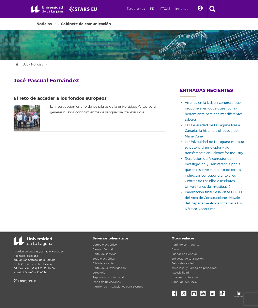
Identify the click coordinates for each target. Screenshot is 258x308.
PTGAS (165, 9)
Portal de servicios (104, 254)
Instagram (195, 292)
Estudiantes (136, 9)
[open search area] (212, 9)
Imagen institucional (185, 277)
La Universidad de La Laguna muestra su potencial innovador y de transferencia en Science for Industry (214, 147)
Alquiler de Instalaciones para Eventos (118, 286)
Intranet (181, 9)
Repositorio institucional (108, 277)
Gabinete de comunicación (86, 23)
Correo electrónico (105, 244)
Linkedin (214, 292)
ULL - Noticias (32, 65)
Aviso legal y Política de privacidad (194, 268)
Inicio (17, 63)
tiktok (223, 292)
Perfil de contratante (185, 244)
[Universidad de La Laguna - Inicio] (48, 9)
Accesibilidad (180, 272)
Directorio (99, 272)
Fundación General (184, 254)
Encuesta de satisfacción (188, 258)
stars (44, 295)
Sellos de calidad (183, 263)
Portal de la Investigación (109, 268)
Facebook (176, 292)
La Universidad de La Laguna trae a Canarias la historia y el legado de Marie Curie (212, 130)
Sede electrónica (104, 258)
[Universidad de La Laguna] (84, 9)
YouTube (204, 292)
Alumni (176, 249)
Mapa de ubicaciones (107, 282)
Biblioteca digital (104, 263)
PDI (152, 9)
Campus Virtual (103, 249)
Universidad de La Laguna (33, 241)
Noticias (44, 23)
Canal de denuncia (184, 282)
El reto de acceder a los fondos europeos (60, 98)
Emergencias (25, 281)
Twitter (185, 292)
